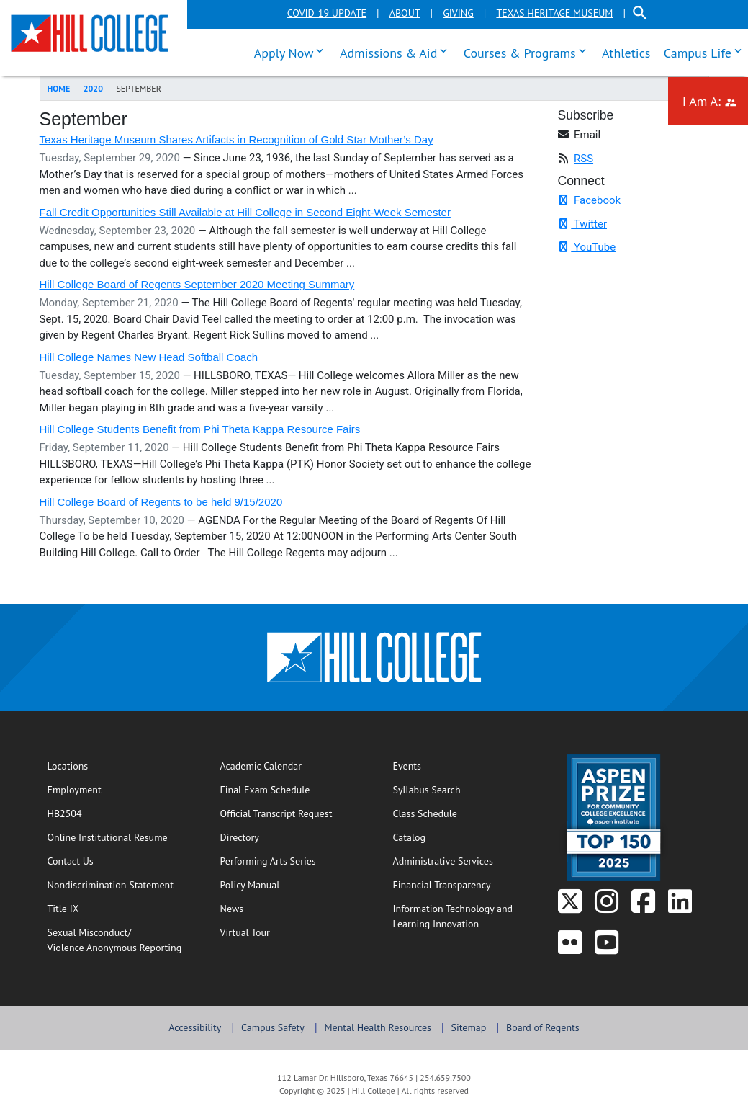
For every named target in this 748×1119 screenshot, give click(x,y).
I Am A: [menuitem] (715, 99)
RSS (583, 158)
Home (59, 88)
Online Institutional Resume (119, 836)
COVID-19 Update (326, 12)
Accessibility (194, 1027)
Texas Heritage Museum (554, 12)
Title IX (63, 908)
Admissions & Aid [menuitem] (397, 51)
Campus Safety (273, 1027)
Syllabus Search (464, 789)
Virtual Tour (245, 932)
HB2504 (65, 813)
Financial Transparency (442, 884)
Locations (68, 765)
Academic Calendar (261, 765)
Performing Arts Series (268, 861)
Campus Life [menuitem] (706, 51)
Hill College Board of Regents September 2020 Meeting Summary (197, 284)
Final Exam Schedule (292, 789)
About (404, 12)
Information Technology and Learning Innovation (453, 916)
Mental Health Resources (377, 1027)
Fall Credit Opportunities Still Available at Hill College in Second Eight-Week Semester (245, 212)
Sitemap (469, 1027)
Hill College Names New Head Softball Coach (149, 357)
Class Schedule (464, 813)
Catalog (409, 837)
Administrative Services (443, 861)
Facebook (589, 200)
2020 (93, 88)
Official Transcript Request (292, 813)
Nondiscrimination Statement (111, 884)
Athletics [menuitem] (626, 53)
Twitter (582, 224)
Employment (75, 789)
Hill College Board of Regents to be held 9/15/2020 (161, 502)
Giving (458, 12)
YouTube (587, 247)
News (232, 908)
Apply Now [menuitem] (292, 51)
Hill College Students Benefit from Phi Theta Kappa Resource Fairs (200, 429)
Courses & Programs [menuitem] (528, 51)
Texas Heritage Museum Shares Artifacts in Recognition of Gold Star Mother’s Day (236, 139)
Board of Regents (543, 1027)
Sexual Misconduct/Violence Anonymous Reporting (115, 940)
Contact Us (117, 860)
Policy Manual (250, 884)
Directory (239, 837)
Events (407, 765)
